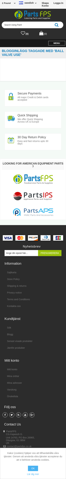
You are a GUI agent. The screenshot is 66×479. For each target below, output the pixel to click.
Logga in (58, 3)
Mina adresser (14, 383)
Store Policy (13, 279)
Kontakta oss (14, 306)
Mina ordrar (13, 376)
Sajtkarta (11, 272)
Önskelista (12, 396)
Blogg (10, 334)
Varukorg (11, 389)
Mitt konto (12, 369)
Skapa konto (45, 4)
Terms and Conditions (18, 299)
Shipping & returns (16, 286)
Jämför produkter (16, 347)
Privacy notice (14, 292)
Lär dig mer (33, 474)
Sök (9, 327)
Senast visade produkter (19, 341)
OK (33, 468)
